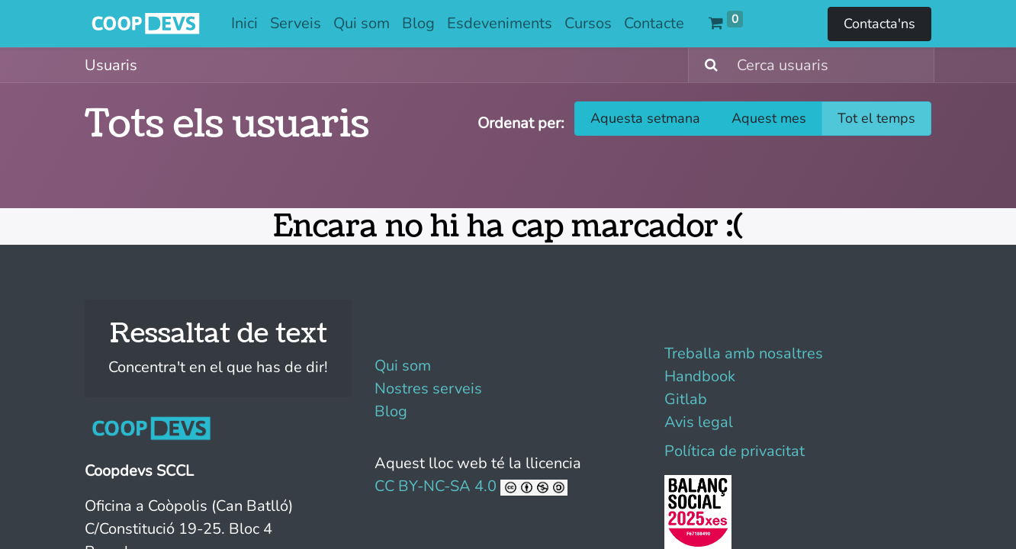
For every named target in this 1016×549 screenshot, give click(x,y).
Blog (391, 411)
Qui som (403, 365)
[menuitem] (244, 23)
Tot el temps (876, 118)
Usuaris (111, 65)
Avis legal (698, 422)
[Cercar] (705, 65)
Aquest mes (768, 118)
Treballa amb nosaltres (743, 353)
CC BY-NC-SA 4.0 (471, 486)
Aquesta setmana (645, 118)
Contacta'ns (879, 23)
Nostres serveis (428, 388)
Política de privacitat (734, 451)
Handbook (699, 376)
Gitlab (685, 399)
